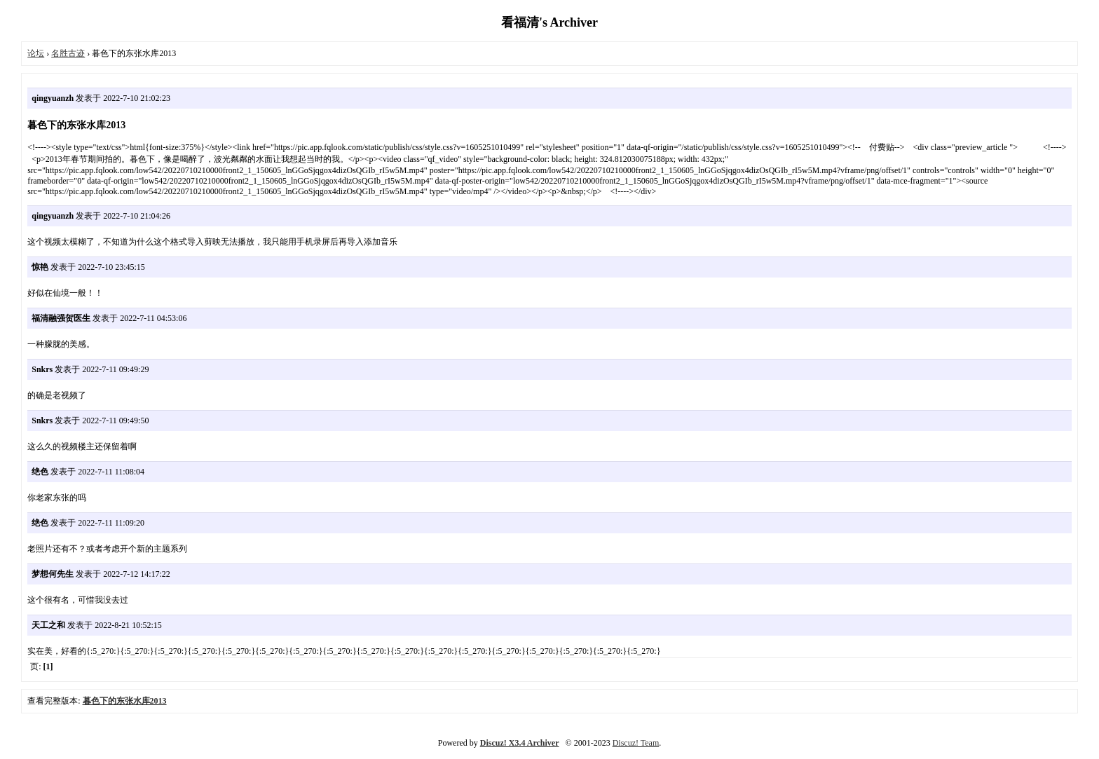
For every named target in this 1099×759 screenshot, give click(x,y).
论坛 (35, 53)
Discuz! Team (636, 743)
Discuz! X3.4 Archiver (519, 743)
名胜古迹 (68, 53)
